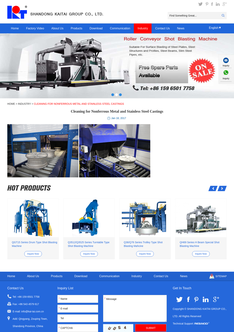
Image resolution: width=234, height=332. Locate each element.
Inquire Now (33, 254)
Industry (142, 28)
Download (96, 28)
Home (15, 28)
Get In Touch (182, 288)
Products (76, 28)
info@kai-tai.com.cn (32, 311)
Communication (120, 28)
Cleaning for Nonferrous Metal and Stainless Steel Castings (79, 103)
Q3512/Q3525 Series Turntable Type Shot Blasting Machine (89, 244)
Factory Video (35, 28)
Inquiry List (65, 288)
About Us (57, 28)
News (180, 28)
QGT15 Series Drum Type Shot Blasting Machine (34, 244)
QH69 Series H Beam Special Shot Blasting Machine (199, 244)
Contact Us (162, 28)
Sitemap (221, 276)
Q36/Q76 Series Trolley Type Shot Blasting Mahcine (143, 244)
